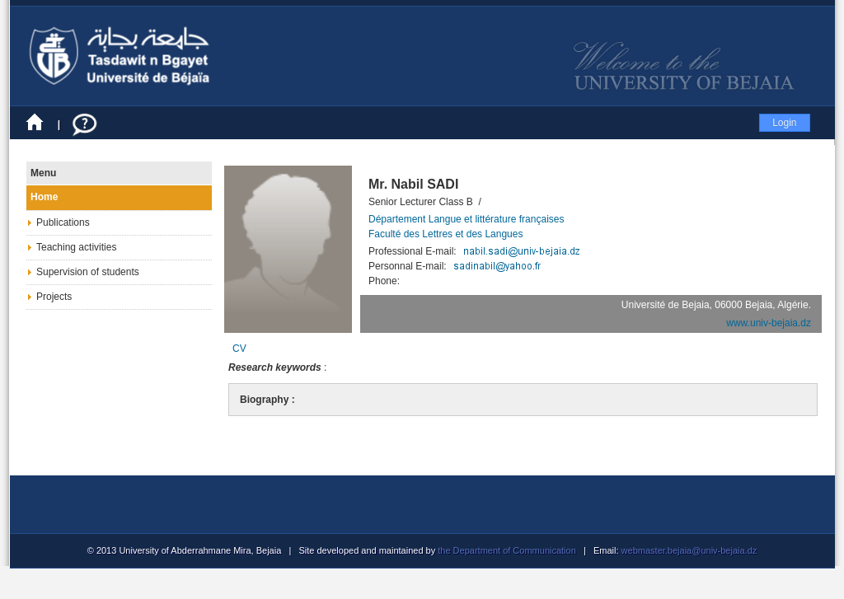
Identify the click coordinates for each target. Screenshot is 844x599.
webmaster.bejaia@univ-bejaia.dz (688, 550)
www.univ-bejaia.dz (768, 323)
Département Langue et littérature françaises (466, 219)
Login (784, 123)
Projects (54, 296)
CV (239, 348)
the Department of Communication (507, 550)
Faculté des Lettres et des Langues (445, 234)
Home (44, 197)
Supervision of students (87, 272)
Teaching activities (76, 247)
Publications (63, 222)
